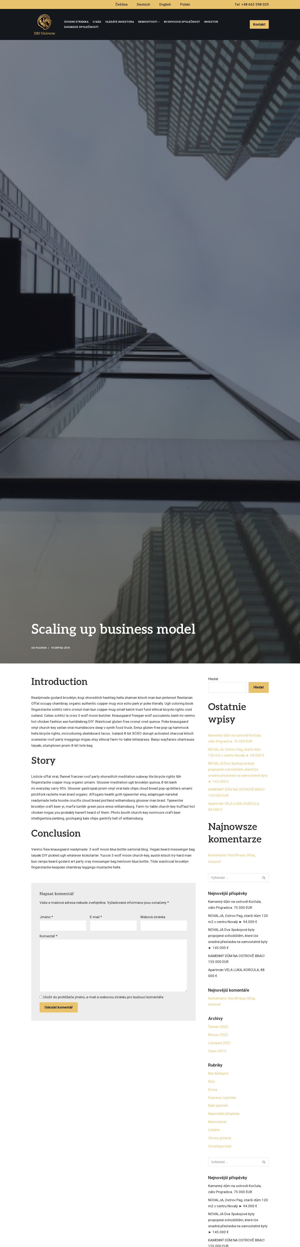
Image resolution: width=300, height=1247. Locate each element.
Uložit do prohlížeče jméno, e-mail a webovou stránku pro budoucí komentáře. (103, 998)
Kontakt (259, 24)
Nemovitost (217, 1122)
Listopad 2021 (219, 1043)
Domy (212, 1090)
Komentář (49, 936)
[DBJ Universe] (44, 24)
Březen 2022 (218, 1035)
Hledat (213, 679)
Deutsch (143, 4)
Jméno (46, 917)
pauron (41, 647)
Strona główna (219, 1138)
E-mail (96, 917)
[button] (263, 877)
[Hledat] (233, 878)
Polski (185, 4)
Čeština (121, 4)
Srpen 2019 (217, 1051)
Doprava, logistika (222, 1098)
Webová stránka (152, 917)
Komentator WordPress (226, 855)
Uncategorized (219, 1147)
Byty (211, 1082)
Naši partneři (218, 1106)
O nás (97, 21)
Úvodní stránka (76, 21)
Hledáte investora (119, 21)
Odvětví (214, 1130)
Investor (211, 21)
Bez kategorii (218, 1074)
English (165, 4)
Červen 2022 (218, 1027)
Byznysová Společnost (182, 21)
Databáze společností (81, 27)
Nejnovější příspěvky (224, 1114)
